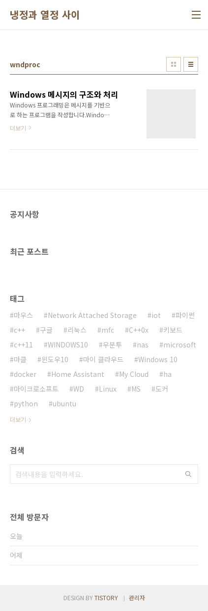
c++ (19, 330)
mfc (107, 330)
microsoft (179, 344)
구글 (46, 330)
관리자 (137, 597)
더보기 (18, 419)
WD (78, 389)
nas (143, 344)
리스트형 (190, 64)
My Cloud (134, 374)
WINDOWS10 (68, 344)
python (26, 403)
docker (25, 374)
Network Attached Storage (92, 315)
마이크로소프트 (36, 389)
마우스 (23, 315)
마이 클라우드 (103, 359)
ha (167, 374)
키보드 (172, 330)
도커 (161, 389)
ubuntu (64, 403)
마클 (20, 359)
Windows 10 (158, 359)
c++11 (23, 344)
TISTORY (106, 597)
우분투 (112, 344)
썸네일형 (173, 64)
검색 (188, 474)
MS (136, 389)
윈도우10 (54, 359)
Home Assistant (77, 374)
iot (156, 315)
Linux (108, 389)
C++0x (139, 330)
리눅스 (77, 330)
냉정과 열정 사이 (45, 15)
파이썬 (185, 315)
